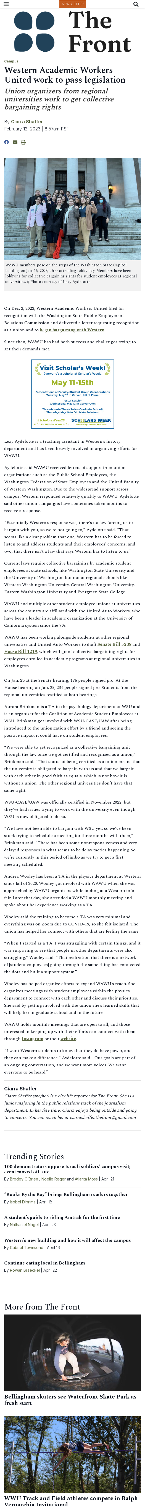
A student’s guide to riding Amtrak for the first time (62, 1217)
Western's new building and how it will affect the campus (67, 1240)
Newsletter (73, 4)
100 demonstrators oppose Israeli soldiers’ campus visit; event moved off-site (67, 1169)
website (68, 1038)
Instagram (32, 1038)
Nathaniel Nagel (25, 1224)
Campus (11, 61)
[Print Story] (23, 142)
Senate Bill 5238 (114, 644)
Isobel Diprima (23, 1202)
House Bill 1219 (20, 651)
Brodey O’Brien (24, 1179)
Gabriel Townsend (26, 1247)
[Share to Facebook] (6, 142)
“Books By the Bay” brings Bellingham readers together (66, 1194)
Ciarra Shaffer (27, 121)
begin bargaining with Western (72, 330)
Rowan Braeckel (25, 1270)
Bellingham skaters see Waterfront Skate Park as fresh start (70, 1400)
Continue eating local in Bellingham (44, 1263)
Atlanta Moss (86, 1179)
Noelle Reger (53, 1179)
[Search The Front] (137, 4)
